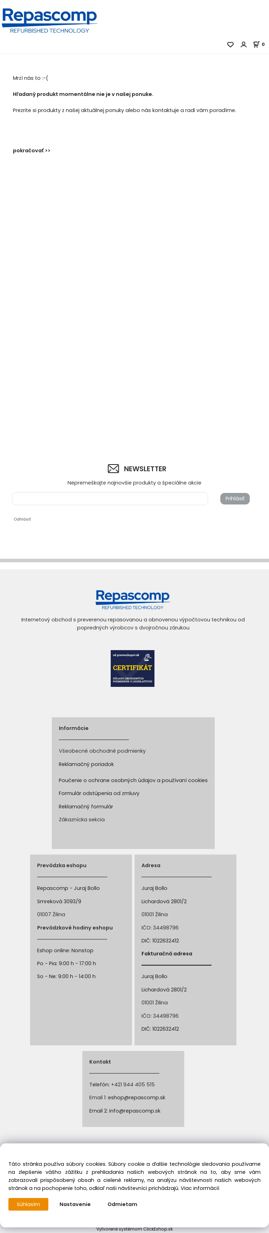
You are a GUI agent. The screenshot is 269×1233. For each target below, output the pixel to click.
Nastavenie (75, 1204)
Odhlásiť (22, 519)
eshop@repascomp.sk (136, 1097)
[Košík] (261, 44)
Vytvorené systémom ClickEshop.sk (134, 1229)
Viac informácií (200, 1188)
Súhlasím (28, 1204)
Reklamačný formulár (86, 806)
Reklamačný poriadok (86, 764)
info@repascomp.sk (134, 1110)
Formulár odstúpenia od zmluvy (99, 793)
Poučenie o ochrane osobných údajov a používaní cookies (133, 780)
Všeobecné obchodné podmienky (102, 750)
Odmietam (122, 1204)
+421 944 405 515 (133, 1084)
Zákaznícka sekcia (82, 819)
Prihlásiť (235, 498)
